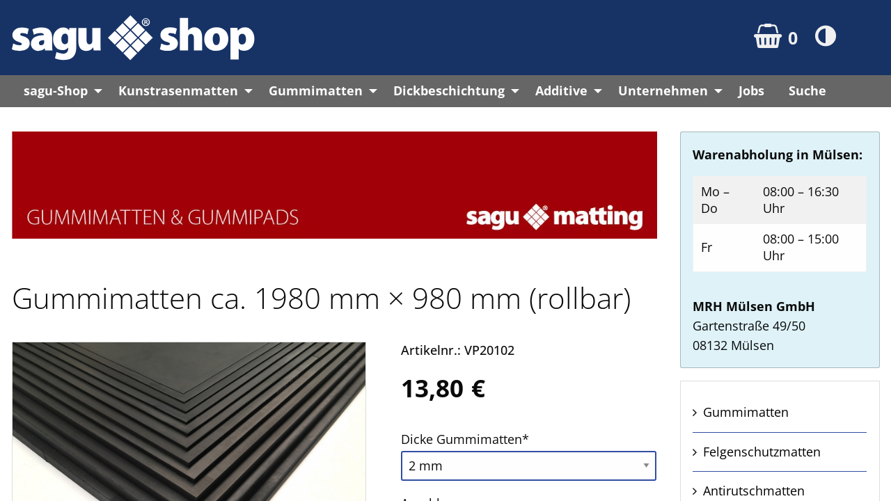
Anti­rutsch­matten (754, 490)
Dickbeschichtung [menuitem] (449, 90)
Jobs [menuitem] (751, 90)
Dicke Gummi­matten (465, 438)
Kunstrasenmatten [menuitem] (178, 90)
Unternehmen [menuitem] (663, 90)
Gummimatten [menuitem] (316, 90)
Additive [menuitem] (561, 90)
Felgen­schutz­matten (762, 451)
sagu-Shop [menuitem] (56, 90)
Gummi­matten (746, 412)
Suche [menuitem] (807, 90)
